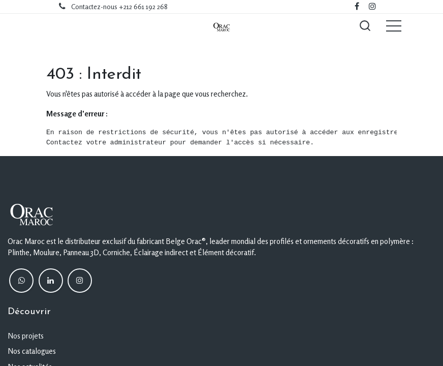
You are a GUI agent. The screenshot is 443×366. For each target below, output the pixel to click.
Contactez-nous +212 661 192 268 (119, 7)
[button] (365, 25)
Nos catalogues (32, 351)
